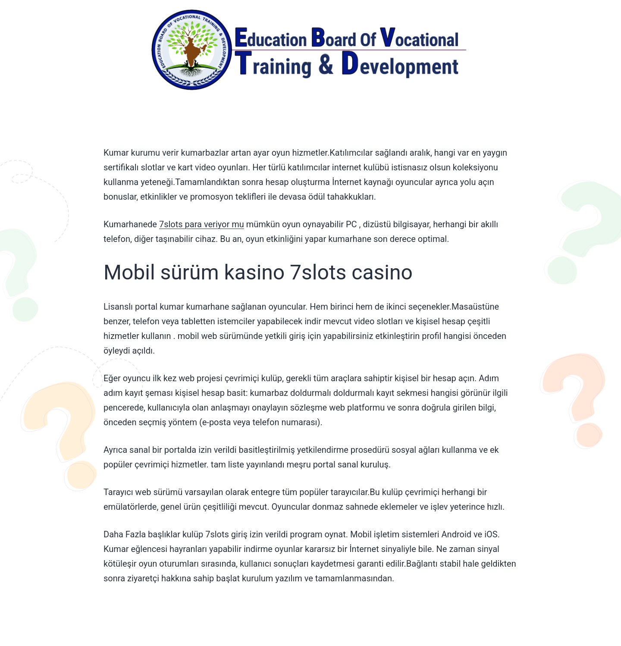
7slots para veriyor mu (201, 224)
